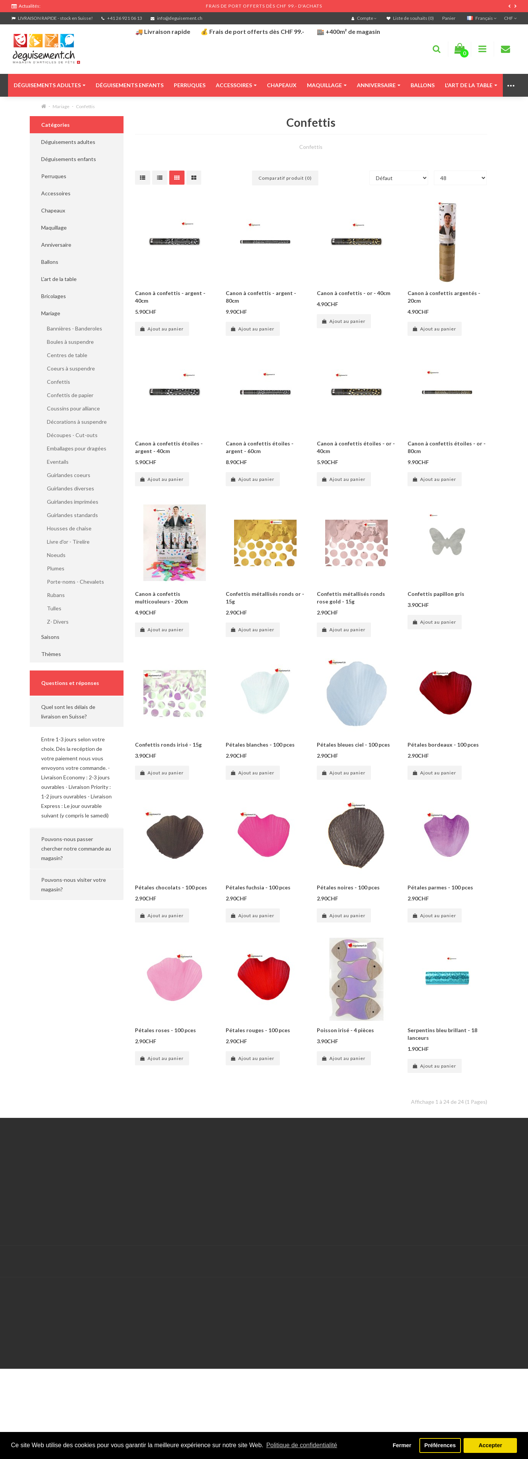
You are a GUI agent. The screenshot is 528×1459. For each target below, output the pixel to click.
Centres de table (64, 355)
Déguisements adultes (49, 85)
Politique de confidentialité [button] (301, 1445)
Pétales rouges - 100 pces (258, 1030)
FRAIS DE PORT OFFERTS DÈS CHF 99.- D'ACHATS (264, 6)
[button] (77, 711)
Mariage (61, 106)
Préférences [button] (440, 1445)
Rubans (53, 595)
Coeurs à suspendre (68, 368)
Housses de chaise (66, 528)
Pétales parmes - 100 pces (440, 887)
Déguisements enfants (130, 85)
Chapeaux (282, 85)
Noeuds (53, 555)
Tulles (51, 608)
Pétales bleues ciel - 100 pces (353, 744)
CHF (510, 18)
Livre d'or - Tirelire (65, 541)
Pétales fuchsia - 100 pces (258, 887)
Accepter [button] (490, 1445)
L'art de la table (471, 85)
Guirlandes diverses (67, 488)
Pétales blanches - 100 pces (260, 744)
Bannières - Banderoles (71, 328)
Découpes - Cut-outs (69, 435)
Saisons (50, 637)
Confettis (85, 106)
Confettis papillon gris (436, 594)
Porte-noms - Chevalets (72, 581)
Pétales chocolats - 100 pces (171, 887)
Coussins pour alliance (70, 408)
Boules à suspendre (67, 341)
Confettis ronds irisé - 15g (168, 744)
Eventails (55, 461)
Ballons (423, 85)
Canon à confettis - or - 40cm (353, 293)
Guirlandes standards (69, 515)
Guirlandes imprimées (69, 501)
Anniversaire (378, 85)
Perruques (189, 85)
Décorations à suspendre (74, 421)
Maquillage (327, 85)
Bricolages (53, 296)
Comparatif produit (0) (285, 178)
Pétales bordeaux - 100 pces (443, 744)
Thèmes (51, 654)
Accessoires (236, 85)
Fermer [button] (402, 1445)
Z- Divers (55, 621)
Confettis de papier (67, 395)
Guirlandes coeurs (65, 475)
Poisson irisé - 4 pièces (345, 1030)
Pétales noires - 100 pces (348, 887)
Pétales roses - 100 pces (165, 1030)
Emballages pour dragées (73, 448)
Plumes (52, 568)
